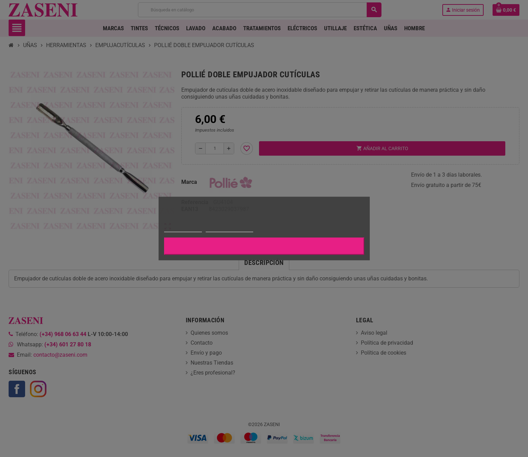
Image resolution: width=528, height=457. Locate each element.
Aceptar (264, 246)
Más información (183, 229)
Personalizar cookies (229, 229)
